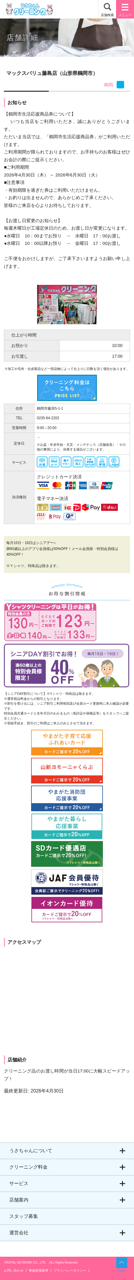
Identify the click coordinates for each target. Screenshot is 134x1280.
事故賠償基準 (38, 1270)
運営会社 (18, 1232)
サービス (18, 1183)
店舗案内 (18, 1199)
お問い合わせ (14, 1270)
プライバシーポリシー (70, 1270)
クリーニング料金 (28, 1167)
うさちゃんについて (30, 1150)
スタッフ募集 (23, 1216)
